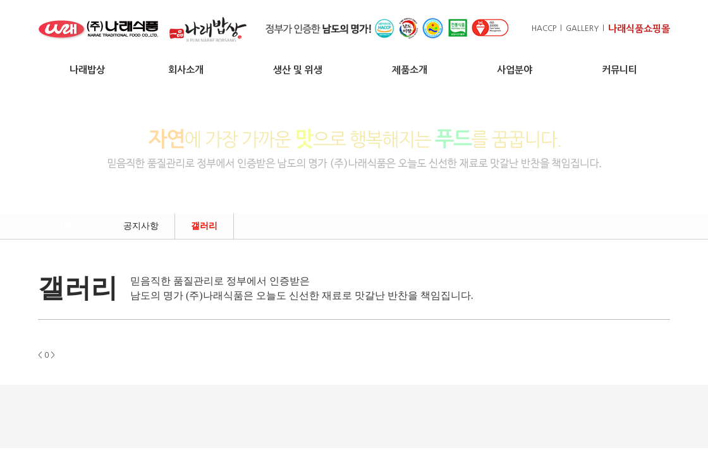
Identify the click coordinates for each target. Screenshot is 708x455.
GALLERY (582, 28)
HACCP (544, 28)
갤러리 (204, 226)
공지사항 (141, 226)
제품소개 (409, 70)
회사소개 (186, 70)
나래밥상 (87, 70)
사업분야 (514, 70)
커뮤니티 (619, 70)
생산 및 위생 (297, 70)
